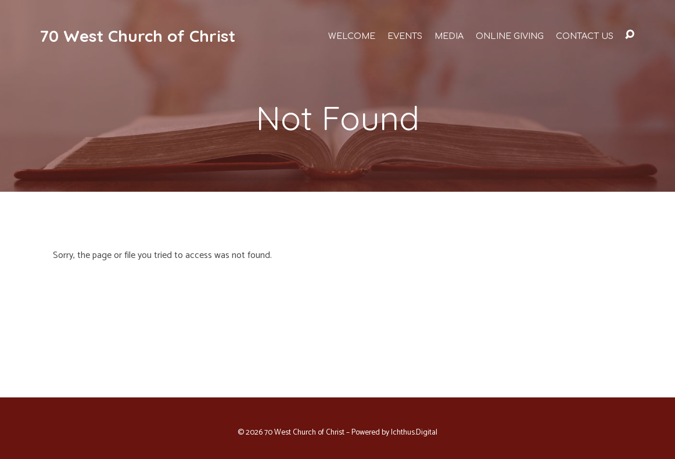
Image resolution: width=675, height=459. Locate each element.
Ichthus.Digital (414, 432)
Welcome (351, 36)
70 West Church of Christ (137, 36)
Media (449, 36)
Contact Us (584, 36)
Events (404, 36)
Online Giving (510, 36)
